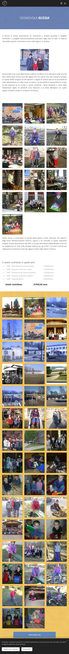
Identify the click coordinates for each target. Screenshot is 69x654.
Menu (65, 3)
